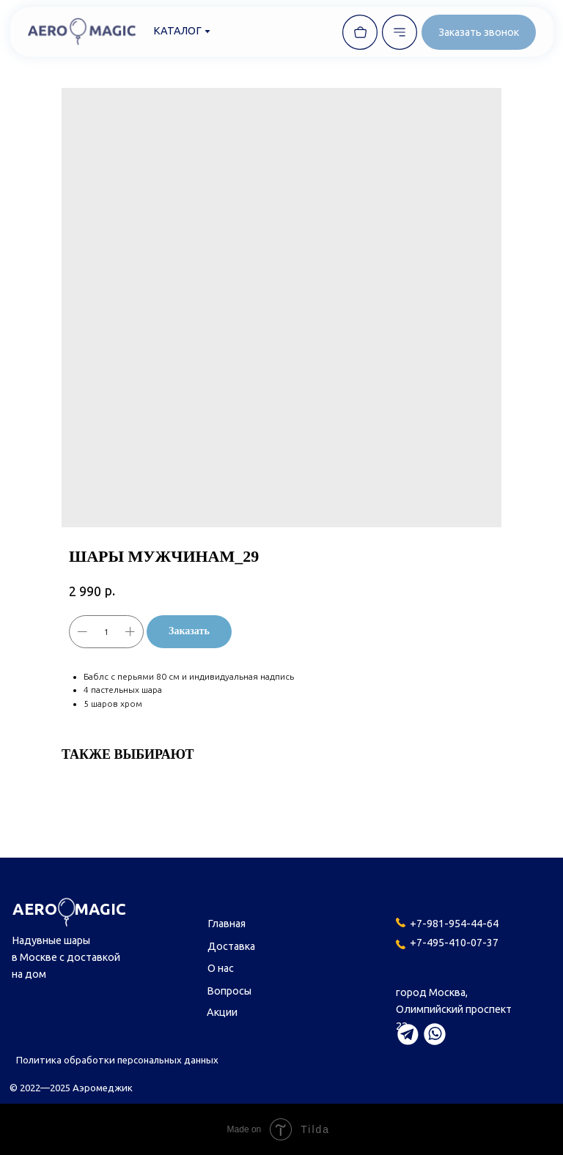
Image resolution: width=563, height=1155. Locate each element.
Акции (222, 1012)
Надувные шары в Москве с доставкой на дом (66, 957)
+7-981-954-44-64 (454, 923)
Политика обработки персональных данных (117, 1060)
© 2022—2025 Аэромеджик (71, 1087)
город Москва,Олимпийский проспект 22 (454, 1009)
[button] (479, 32)
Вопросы (229, 991)
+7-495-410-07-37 (454, 942)
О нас (220, 968)
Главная (226, 923)
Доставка (231, 946)
